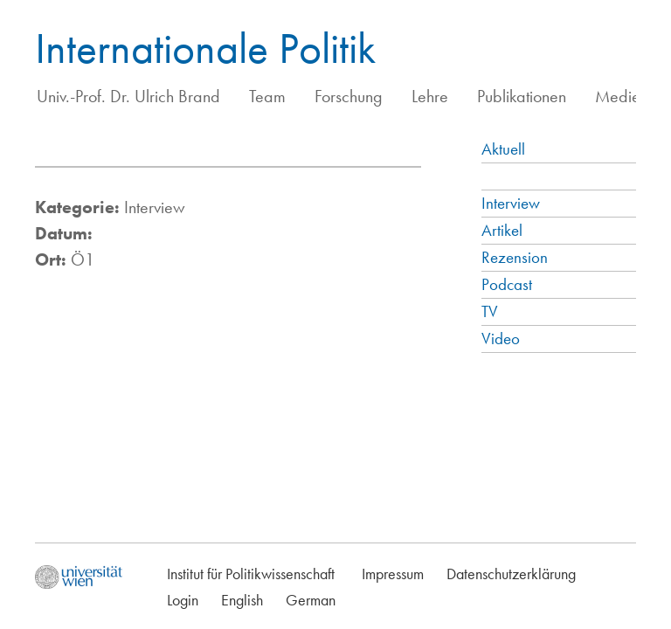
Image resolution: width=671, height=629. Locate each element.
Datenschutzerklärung (511, 573)
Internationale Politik (205, 48)
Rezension (514, 257)
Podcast (506, 284)
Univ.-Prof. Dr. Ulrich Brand (128, 96)
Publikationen (521, 96)
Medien (621, 96)
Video (500, 338)
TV (489, 311)
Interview (510, 203)
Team (267, 96)
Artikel (501, 230)
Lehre (430, 96)
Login (182, 600)
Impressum (393, 573)
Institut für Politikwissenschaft (251, 573)
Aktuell (503, 149)
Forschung (349, 96)
